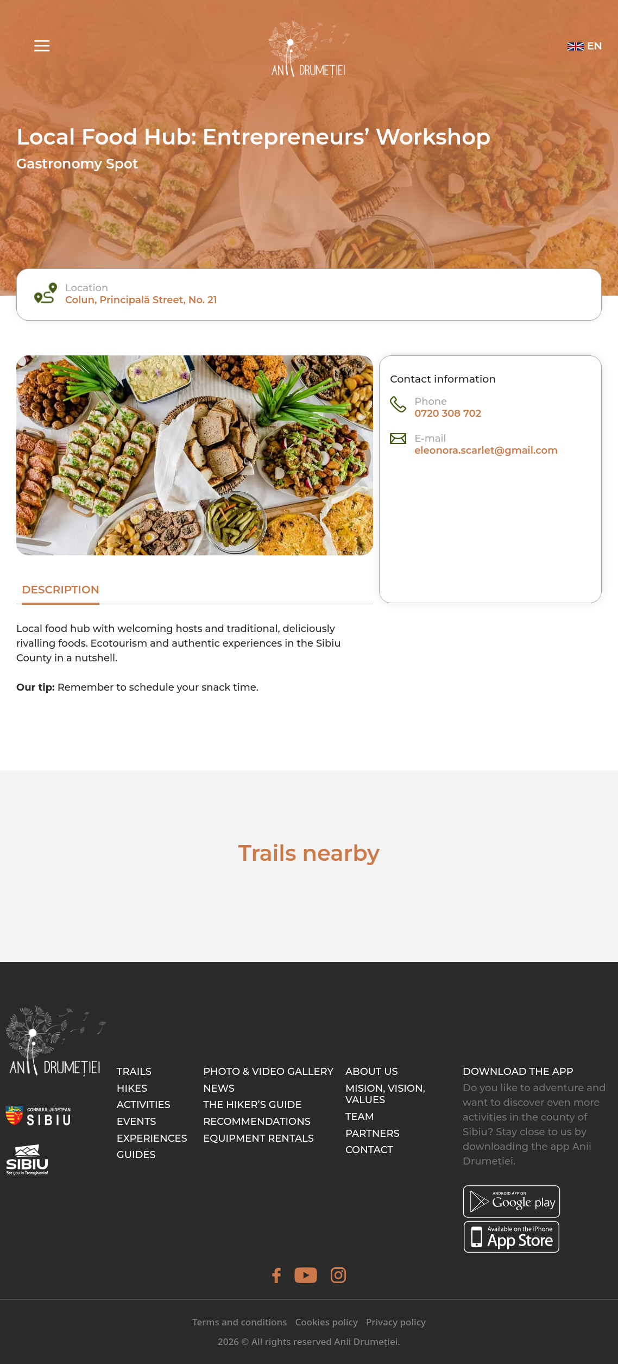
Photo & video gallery (268, 1072)
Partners (372, 1134)
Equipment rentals (258, 1138)
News (219, 1088)
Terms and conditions (239, 1322)
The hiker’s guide (252, 1105)
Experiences (152, 1138)
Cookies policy (326, 1322)
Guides (136, 1155)
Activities (144, 1105)
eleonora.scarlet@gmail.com (486, 450)
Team (359, 1117)
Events (136, 1122)
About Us (371, 1072)
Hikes (132, 1088)
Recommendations (257, 1122)
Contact (369, 1150)
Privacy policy (396, 1322)
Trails (134, 1072)
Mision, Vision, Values (385, 1094)
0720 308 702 (447, 414)
